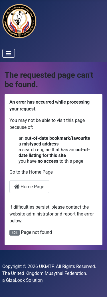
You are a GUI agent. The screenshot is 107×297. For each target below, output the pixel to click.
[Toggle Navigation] (8, 53)
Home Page (29, 186)
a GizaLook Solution (22, 280)
